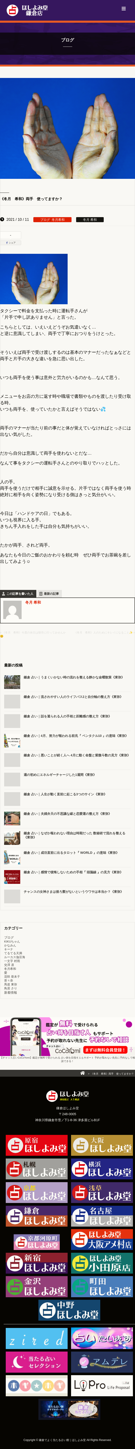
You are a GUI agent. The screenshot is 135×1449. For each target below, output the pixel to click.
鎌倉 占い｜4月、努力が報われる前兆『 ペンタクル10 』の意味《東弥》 (76, 736)
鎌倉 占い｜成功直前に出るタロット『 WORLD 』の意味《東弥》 (71, 852)
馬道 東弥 (10, 984)
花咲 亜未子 (12, 976)
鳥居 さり (10, 988)
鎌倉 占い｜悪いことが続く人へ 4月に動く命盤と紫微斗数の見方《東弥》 (77, 755)
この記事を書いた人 (19, 593)
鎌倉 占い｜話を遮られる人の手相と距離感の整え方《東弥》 (68, 716)
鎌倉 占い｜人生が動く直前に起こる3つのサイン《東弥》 (65, 794)
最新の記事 (51, 593)
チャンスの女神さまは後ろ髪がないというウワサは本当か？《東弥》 (74, 891)
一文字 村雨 (12, 961)
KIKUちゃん (12, 941)
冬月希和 (58, 219)
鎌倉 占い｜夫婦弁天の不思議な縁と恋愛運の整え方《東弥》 (68, 814)
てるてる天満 (13, 953)
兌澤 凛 (9, 965)
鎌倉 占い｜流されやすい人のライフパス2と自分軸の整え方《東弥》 (73, 697)
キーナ (8, 949)
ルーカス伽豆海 (14, 957)
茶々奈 (8, 980)
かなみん (10, 945)
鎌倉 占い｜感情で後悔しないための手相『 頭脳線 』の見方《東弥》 (73, 872)
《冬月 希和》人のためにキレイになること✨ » (104, 632)
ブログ (45, 219)
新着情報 (10, 992)
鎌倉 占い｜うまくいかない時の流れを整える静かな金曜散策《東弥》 (74, 677)
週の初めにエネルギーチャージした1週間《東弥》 (60, 775)
